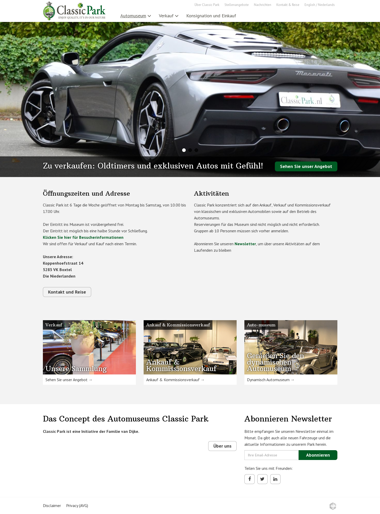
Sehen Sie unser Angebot (306, 166)
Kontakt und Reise (67, 292)
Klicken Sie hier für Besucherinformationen (83, 237)
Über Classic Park (207, 5)
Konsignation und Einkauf (211, 16)
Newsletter (245, 243)
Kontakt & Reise (287, 5)
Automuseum (135, 16)
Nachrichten (262, 5)
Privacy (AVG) (77, 505)
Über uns (222, 446)
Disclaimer (52, 505)
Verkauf (169, 16)
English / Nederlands (320, 5)
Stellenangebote (236, 5)
